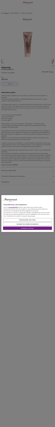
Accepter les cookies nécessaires (27, 224)
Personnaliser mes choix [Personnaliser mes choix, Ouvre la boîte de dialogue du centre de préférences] (27, 220)
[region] (27, 213)
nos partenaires (13, 207)
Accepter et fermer (27, 228)
